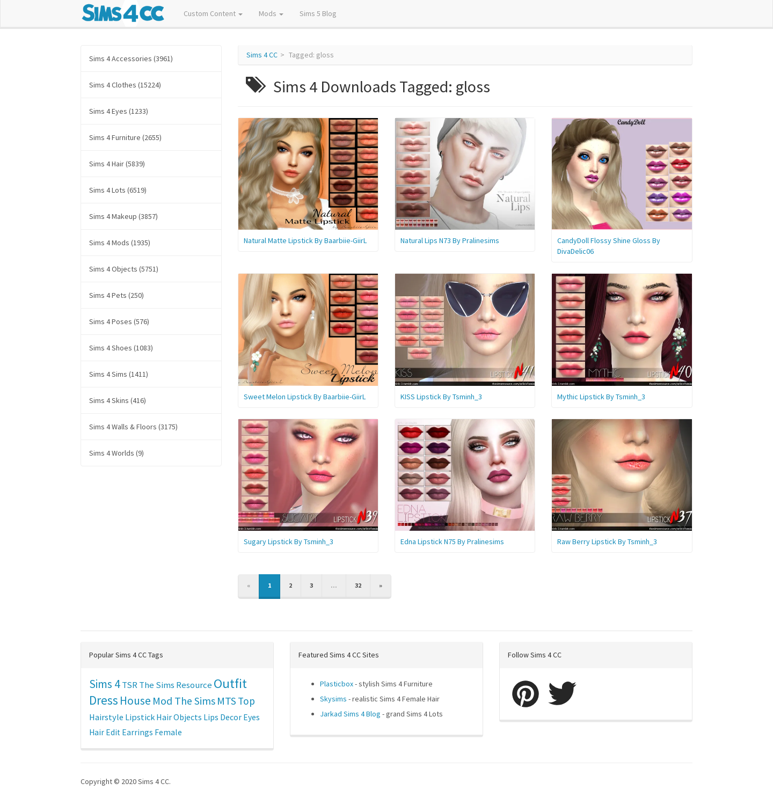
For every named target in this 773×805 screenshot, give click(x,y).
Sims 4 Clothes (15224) (125, 85)
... (334, 585)
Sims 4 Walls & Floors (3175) (133, 426)
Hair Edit (104, 732)
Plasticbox (336, 684)
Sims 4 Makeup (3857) (123, 216)
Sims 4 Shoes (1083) (121, 348)
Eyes (251, 717)
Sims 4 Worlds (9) (116, 453)
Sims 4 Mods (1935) (119, 242)
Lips (210, 717)
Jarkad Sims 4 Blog (350, 714)
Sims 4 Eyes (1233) (118, 111)
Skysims (333, 699)
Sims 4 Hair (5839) (117, 164)
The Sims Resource (175, 685)
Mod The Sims (183, 700)
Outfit (230, 683)
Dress (103, 700)
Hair (164, 717)
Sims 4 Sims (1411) (118, 374)
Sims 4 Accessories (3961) (131, 58)
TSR (129, 685)
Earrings (137, 732)
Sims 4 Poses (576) (119, 321)
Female (168, 732)
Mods (271, 13)
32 (358, 585)
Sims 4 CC (262, 55)
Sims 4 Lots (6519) (118, 190)
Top (246, 700)
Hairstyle (106, 717)
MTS (226, 700)
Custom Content (213, 13)
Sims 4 (104, 684)
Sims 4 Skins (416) (117, 400)
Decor (231, 717)
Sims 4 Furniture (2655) (125, 137)
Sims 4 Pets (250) (116, 295)
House (135, 700)
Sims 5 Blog (318, 13)
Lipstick (140, 717)
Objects (187, 717)
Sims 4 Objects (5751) (123, 269)
